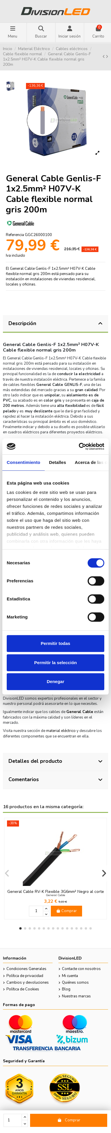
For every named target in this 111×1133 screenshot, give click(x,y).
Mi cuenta (70, 975)
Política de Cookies (22, 989)
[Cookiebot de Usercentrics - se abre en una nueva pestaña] (79, 446)
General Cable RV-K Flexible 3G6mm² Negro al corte (55, 891)
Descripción (55, 323)
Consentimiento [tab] (23, 462)
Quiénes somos (75, 982)
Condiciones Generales (26, 968)
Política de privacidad (24, 975)
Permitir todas (55, 643)
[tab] (55, 324)
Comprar (68, 1120)
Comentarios (55, 779)
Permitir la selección (55, 662)
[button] (20, 928)
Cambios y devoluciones (27, 982)
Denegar (55, 681)
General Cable (55, 895)
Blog (66, 989)
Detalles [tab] (57, 462)
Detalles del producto (55, 761)
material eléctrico (61, 730)
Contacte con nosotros (81, 968)
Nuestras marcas (76, 996)
